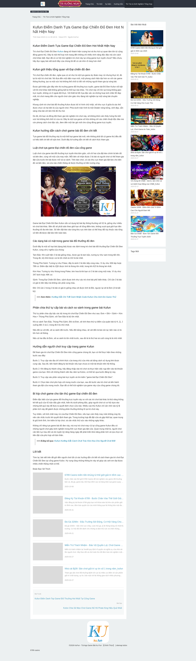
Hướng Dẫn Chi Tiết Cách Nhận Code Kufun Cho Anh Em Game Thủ (84, 297)
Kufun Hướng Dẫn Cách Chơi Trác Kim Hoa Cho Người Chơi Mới (84, 441)
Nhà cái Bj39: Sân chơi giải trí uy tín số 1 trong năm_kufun (94, 574)
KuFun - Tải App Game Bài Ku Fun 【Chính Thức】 (95, 653)
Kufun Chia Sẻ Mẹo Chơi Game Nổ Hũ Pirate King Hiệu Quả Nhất (92, 615)
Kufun (60, 51)
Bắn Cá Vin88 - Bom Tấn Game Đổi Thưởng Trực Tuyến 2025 (147, 227)
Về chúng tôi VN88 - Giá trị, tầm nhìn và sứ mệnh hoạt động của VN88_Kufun (147, 173)
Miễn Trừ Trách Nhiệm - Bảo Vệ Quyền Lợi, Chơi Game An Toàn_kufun (94, 549)
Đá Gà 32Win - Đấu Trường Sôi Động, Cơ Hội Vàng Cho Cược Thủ (94, 525)
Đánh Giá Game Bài (39, 12)
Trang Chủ (90, 4)
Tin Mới (99, 4)
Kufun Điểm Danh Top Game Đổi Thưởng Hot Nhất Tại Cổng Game (65, 606)
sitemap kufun (121, 653)
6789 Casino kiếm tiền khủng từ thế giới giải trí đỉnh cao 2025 (94, 475)
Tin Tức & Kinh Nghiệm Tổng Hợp (139, 4)
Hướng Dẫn (118, 4)
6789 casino (35, 658)
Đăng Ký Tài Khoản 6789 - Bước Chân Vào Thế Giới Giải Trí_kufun (94, 500)
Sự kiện (108, 4)
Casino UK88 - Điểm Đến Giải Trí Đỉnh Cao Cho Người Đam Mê (147, 200)
